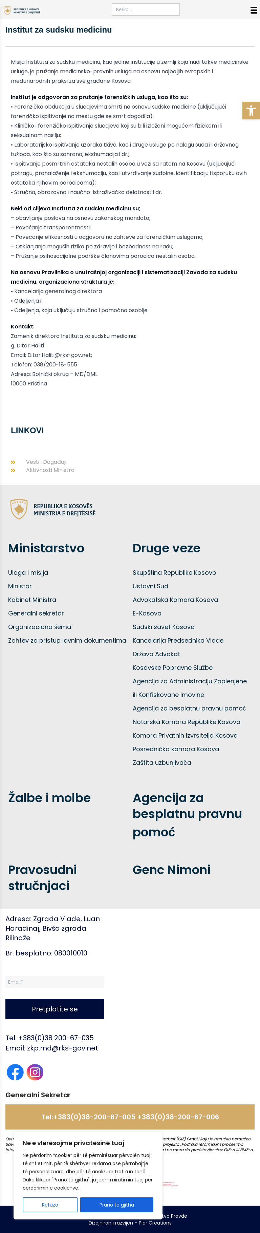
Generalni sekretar (36, 613)
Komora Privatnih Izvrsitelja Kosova (185, 735)
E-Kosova (147, 613)
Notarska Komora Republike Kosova (186, 722)
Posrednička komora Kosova (176, 749)
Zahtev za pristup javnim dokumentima (67, 640)
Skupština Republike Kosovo (174, 572)
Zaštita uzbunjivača (162, 762)
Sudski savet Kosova (164, 627)
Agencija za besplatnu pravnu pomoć (189, 708)
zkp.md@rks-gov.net (62, 1048)
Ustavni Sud (150, 586)
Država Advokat (156, 654)
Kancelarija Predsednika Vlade (178, 640)
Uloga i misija (28, 572)
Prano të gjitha (117, 1204)
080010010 (70, 953)
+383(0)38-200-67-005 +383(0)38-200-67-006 (136, 1117)
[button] (251, 110)
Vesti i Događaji (46, 462)
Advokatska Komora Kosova (175, 599)
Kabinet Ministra (32, 599)
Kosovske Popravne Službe (173, 667)
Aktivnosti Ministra (50, 470)
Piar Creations (155, 1222)
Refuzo (50, 1204)
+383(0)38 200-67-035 (56, 1038)
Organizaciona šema (39, 627)
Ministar (20, 586)
